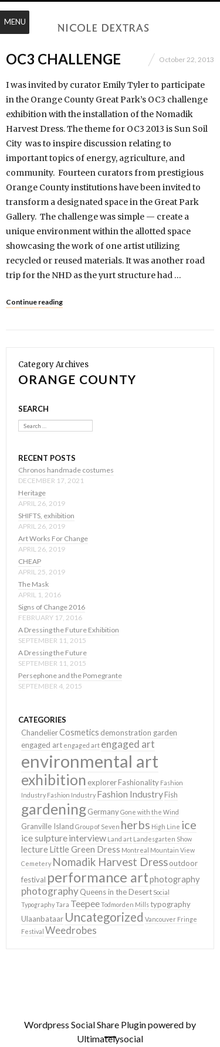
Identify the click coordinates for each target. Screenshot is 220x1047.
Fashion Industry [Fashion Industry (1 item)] (71, 795)
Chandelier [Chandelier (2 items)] (39, 732)
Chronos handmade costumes (66, 470)
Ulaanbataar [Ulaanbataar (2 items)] (42, 918)
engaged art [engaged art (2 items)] (41, 745)
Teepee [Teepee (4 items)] (85, 903)
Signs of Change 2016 (51, 607)
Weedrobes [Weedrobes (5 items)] (71, 930)
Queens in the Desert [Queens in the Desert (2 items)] (116, 892)
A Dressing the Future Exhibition (68, 629)
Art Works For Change (53, 538)
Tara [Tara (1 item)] (62, 904)
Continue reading (34, 301)
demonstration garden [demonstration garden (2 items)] (138, 732)
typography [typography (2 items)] (170, 904)
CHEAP (29, 561)
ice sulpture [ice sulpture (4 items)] (44, 837)
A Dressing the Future (52, 652)
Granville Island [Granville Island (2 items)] (47, 826)
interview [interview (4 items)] (87, 837)
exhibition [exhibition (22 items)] (53, 779)
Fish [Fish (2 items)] (171, 794)
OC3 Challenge (63, 58)
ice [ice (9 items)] (189, 824)
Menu (15, 21)
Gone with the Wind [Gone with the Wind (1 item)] (149, 812)
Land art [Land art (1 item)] (119, 839)
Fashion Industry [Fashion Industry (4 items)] (130, 793)
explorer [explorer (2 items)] (102, 782)
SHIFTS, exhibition (46, 515)
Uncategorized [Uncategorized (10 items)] (104, 917)
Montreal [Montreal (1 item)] (135, 850)
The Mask (33, 584)
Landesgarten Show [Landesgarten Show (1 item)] (162, 839)
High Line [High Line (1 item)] (165, 826)
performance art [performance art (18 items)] (97, 877)
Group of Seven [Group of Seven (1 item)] (97, 826)
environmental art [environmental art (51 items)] (89, 761)
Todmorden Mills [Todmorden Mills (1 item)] (125, 904)
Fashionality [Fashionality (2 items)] (138, 782)
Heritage (32, 492)
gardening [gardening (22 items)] (53, 808)
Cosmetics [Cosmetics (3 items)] (79, 732)
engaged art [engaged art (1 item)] (81, 745)
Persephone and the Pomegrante (70, 675)
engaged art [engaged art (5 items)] (128, 744)
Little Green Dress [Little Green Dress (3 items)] (84, 849)
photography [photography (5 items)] (50, 891)
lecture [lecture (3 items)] (34, 849)
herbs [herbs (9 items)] (135, 824)
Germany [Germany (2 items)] (103, 811)
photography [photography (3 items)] (174, 879)
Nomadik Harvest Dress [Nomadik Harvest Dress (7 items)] (110, 862)
